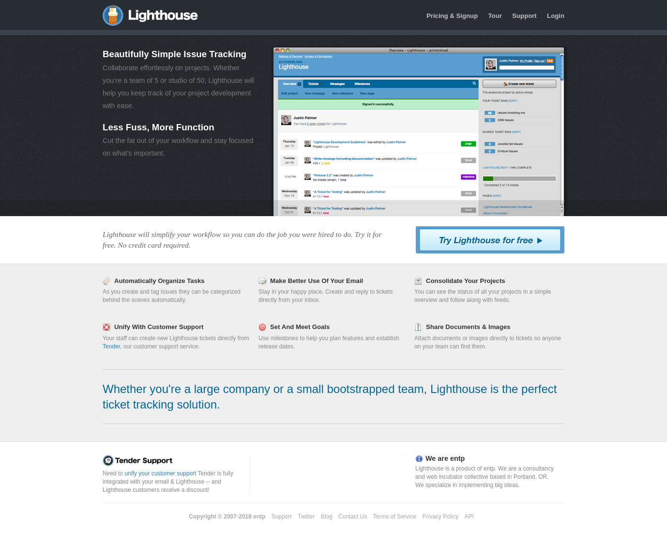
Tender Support (174, 461)
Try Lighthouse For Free (490, 239)
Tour (495, 15)
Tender (111, 346)
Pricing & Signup (452, 15)
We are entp (445, 458)
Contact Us (352, 516)
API (469, 516)
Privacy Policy (441, 516)
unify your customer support (160, 473)
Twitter (306, 516)
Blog (327, 516)
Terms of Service (394, 516)
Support (524, 15)
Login (555, 15)
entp (259, 516)
